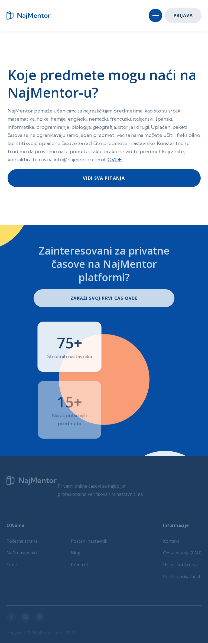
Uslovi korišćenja (180, 565)
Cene (11, 565)
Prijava (183, 15)
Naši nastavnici (21, 553)
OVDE (115, 159)
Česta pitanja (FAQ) (182, 553)
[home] (30, 15)
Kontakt (171, 541)
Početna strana (22, 541)
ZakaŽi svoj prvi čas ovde (104, 298)
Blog (75, 553)
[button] (155, 15)
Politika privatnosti (182, 577)
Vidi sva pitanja (104, 178)
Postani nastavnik (89, 541)
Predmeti (80, 565)
